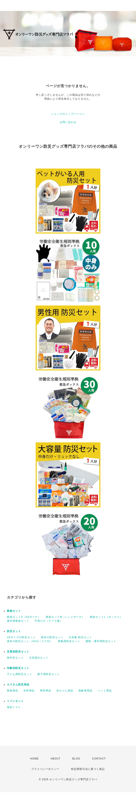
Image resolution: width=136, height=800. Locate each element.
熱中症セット (15, 657)
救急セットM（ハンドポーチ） (65, 616)
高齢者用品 (85, 690)
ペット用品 (105, 690)
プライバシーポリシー (45, 769)
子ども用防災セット (19, 674)
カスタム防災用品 (18, 684)
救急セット (14, 610)
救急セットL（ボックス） (106, 616)
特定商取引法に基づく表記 (88, 769)
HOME (34, 758)
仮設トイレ (14, 707)
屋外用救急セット (18, 620)
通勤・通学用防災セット (100, 641)
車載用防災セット (69, 641)
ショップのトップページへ (68, 113)
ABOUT (55, 758)
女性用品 (29, 690)
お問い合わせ (68, 122)
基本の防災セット (52, 637)
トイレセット (15, 701)
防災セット (14, 631)
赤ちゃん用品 (64, 690)
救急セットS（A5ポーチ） (24, 616)
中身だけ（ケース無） (49, 620)
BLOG (76, 758)
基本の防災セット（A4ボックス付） (30, 641)
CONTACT (99, 758)
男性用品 (45, 690)
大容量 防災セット (80, 637)
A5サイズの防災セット (21, 637)
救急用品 (12, 690)
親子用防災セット (48, 674)
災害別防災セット (18, 651)
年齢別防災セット (18, 668)
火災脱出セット (39, 657)
